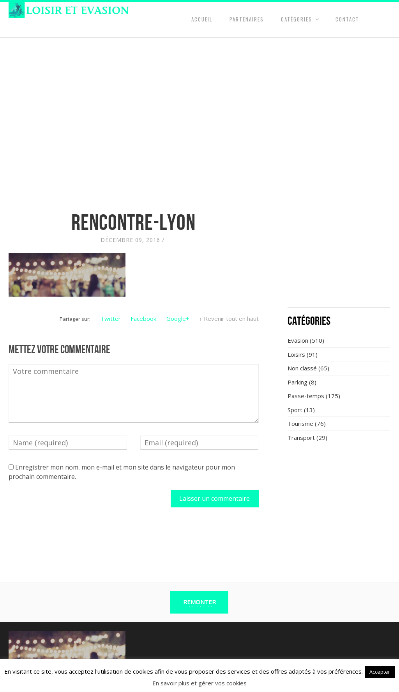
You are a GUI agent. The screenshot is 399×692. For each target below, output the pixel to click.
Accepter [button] (379, 671)
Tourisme (300, 423)
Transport (301, 437)
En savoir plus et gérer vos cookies (199, 683)
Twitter (111, 318)
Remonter (199, 602)
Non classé (302, 368)
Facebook (143, 318)
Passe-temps (306, 396)
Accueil (201, 19)
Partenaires (247, 19)
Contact (347, 19)
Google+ (177, 318)
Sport (295, 410)
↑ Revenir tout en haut (229, 318)
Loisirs (296, 354)
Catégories (296, 19)
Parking (297, 382)
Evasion (298, 340)
